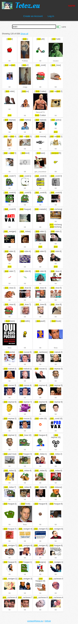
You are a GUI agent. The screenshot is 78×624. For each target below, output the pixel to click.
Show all (24, 33)
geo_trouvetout (40, 172)
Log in (51, 16)
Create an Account (33, 16)
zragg (25, 87)
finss (9, 348)
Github (48, 621)
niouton (56, 61)
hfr (10, 61)
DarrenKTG (40, 112)
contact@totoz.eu (35, 621)
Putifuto (25, 61)
